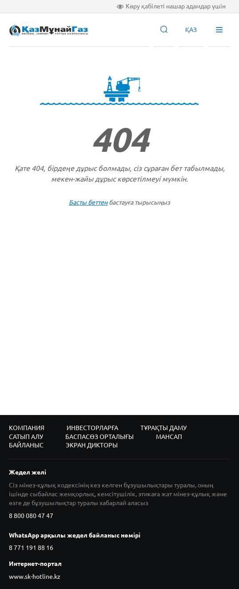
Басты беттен (88, 202)
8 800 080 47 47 (31, 515)
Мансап (169, 436)
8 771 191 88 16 (31, 547)
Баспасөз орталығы (99, 436)
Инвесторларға (92, 427)
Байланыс (26, 445)
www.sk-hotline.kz (34, 576)
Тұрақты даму (163, 427)
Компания (26, 427)
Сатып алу (26, 436)
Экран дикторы (92, 445)
